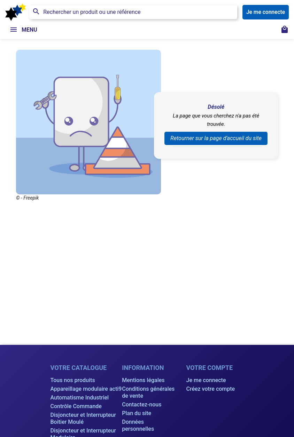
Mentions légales (143, 380)
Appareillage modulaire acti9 (86, 389)
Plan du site (136, 413)
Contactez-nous (141, 404)
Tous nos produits (73, 380)
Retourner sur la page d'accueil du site (216, 138)
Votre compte (209, 367)
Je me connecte (206, 380)
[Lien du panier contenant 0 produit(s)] (284, 30)
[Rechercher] (133, 12)
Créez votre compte (210, 389)
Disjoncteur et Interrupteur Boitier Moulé (83, 418)
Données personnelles (138, 425)
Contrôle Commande (76, 406)
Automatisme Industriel (80, 397)
